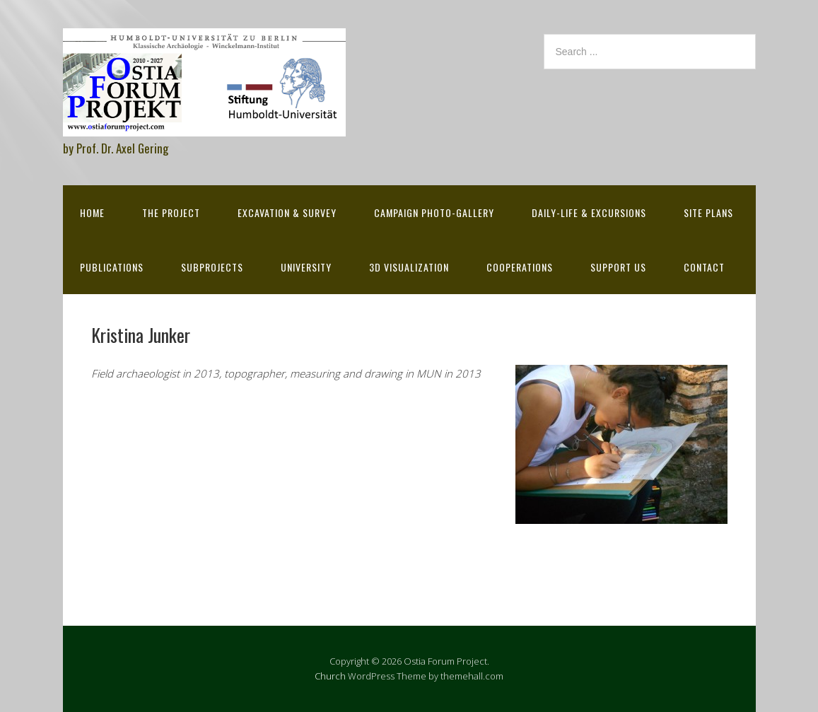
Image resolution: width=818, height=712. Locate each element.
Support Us (618, 266)
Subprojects (212, 266)
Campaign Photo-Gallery (434, 212)
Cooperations (519, 266)
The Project (171, 212)
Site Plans (708, 212)
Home (92, 212)
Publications (112, 266)
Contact (704, 266)
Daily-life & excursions (589, 212)
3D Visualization (409, 266)
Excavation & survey (287, 212)
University (306, 266)
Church (330, 676)
